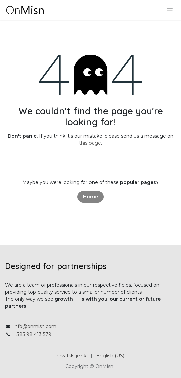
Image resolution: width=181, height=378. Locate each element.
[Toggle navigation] (170, 10)
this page (90, 143)
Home (90, 197)
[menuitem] (71, 355)
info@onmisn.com (35, 326)
